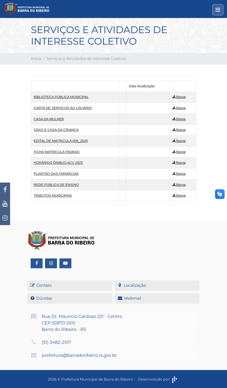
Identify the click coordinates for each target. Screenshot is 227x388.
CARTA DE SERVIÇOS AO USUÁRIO (63, 108)
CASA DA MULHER (49, 119)
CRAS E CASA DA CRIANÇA (56, 130)
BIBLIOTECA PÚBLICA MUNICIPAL (61, 97)
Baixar (179, 97)
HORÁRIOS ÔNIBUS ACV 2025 (58, 163)
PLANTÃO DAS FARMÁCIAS (56, 174)
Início (36, 58)
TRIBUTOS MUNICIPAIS (53, 195)
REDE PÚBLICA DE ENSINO (56, 185)
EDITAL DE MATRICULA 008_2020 (61, 141)
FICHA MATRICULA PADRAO (56, 152)
